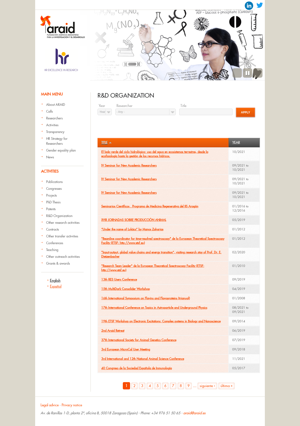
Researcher (124, 106)
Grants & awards (58, 263)
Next (257, 73)
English (55, 280)
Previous (237, 73)
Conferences (54, 243)
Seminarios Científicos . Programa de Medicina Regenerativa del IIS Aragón (149, 206)
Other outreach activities (63, 257)
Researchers (54, 118)
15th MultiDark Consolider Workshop (125, 289)
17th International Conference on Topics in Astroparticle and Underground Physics (154, 308)
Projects (51, 195)
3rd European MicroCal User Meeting (125, 349)
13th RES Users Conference (119, 279)
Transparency (55, 132)
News (50, 157)
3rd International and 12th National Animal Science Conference (142, 359)
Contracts (52, 229)
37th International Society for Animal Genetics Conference (138, 340)
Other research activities (62, 223)
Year (102, 106)
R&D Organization (59, 216)
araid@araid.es (194, 413)
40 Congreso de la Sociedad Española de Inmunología (136, 368)
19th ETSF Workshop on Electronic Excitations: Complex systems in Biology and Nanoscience (161, 321)
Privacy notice (72, 405)
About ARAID (55, 105)
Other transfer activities (62, 236)
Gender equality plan (61, 150)
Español (55, 286)
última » (226, 386)
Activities (52, 125)
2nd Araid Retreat (112, 331)
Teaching (52, 250)
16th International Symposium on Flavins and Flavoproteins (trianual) (145, 298)
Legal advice (50, 405)
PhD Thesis (53, 202)
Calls (49, 111)
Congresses (54, 188)
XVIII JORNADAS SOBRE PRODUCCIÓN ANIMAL (133, 220)
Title (183, 106)
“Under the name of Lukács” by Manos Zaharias (132, 229)
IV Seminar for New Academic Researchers (129, 165)
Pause (247, 73)
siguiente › (207, 386)
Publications (54, 182)
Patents (51, 209)
